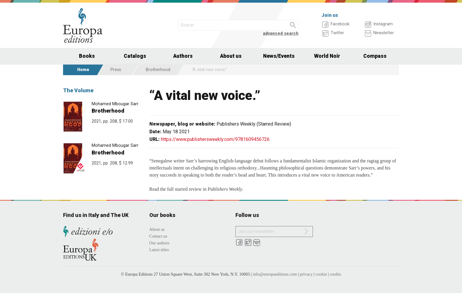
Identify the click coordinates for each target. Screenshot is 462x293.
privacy (306, 274)
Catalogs (135, 56)
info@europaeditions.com (275, 274)
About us (231, 56)
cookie (321, 274)
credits (335, 274)
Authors (183, 56)
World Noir (327, 56)
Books (87, 56)
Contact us (158, 236)
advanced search (280, 33)
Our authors (159, 243)
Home (83, 69)
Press (115, 69)
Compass (375, 56)
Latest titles (159, 249)
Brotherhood (158, 69)
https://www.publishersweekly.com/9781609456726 (215, 139)
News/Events (279, 56)
